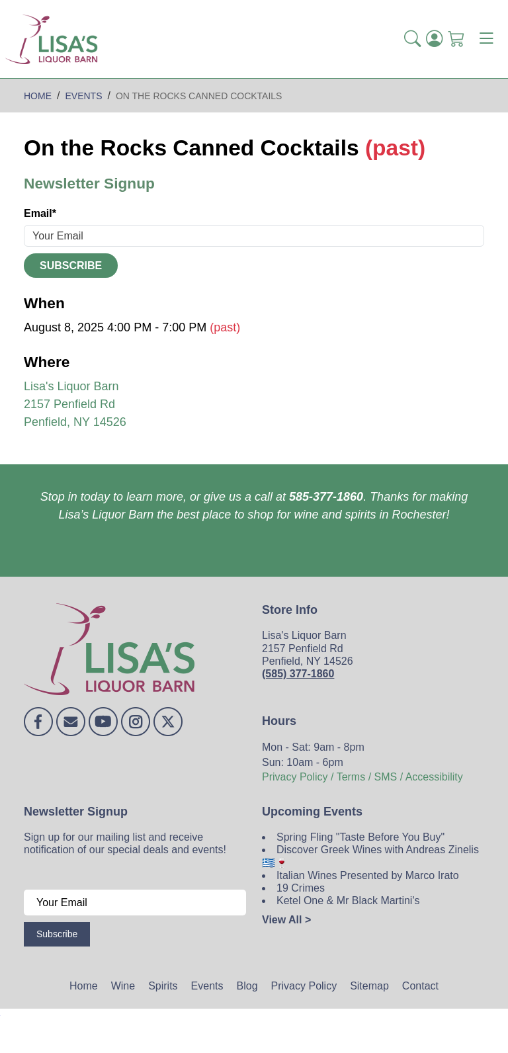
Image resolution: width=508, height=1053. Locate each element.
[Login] (434, 39)
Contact (420, 985)
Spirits (162, 985)
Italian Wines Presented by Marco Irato (367, 875)
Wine (123, 985)
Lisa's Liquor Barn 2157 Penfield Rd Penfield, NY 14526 (75, 404)
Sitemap (369, 985)
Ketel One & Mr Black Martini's (347, 900)
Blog (247, 985)
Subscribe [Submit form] (71, 265)
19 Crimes (300, 888)
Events (207, 985)
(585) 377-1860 (298, 673)
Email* (40, 213)
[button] (412, 39)
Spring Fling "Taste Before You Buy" (360, 837)
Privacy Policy (304, 985)
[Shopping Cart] (456, 39)
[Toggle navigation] (486, 39)
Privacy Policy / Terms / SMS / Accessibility (362, 776)
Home (83, 985)
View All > (286, 919)
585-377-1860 (326, 496)
